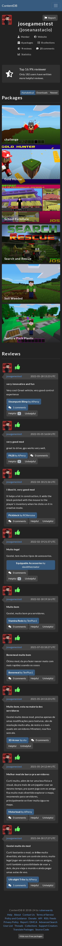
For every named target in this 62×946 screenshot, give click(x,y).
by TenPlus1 (22, 620)
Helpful (14, 413)
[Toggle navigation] (55, 5)
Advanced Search (48, 922)
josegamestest (14, 376)
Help (9, 914)
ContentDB (9, 5)
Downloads (42, 92)
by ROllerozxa (21, 515)
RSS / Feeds (50, 918)
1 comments (17, 407)
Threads (18, 925)
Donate (32, 918)
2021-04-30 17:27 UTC (43, 838)
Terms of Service (45, 914)
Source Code (42, 929)
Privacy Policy (11, 922)
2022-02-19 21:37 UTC (43, 541)
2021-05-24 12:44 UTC (43, 766)
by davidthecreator (30, 565)
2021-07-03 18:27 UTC (43, 647)
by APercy (23, 401)
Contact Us (29, 914)
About (17, 914)
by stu (17, 740)
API (40, 918)
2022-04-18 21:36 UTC (43, 481)
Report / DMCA (28, 922)
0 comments (39, 455)
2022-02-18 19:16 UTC (43, 599)
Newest (53, 92)
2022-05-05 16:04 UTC (43, 433)
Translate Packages (23, 929)
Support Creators (48, 925)
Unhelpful (30, 413)
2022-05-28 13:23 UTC (43, 376)
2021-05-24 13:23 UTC (43, 698)
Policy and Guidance (16, 918)
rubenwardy (46, 910)
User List (8, 925)
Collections (31, 925)
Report (50, 17)
